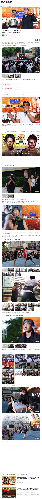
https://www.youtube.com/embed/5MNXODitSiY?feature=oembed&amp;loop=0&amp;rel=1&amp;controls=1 (21, 461)
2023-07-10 (6, 34)
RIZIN (6, 35)
